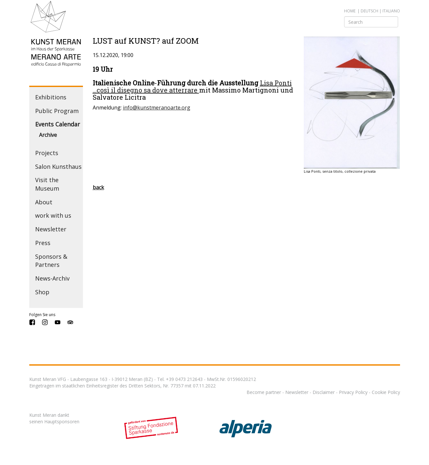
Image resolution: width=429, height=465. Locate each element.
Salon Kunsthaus (58, 166)
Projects (46, 153)
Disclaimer (324, 392)
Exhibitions (50, 97)
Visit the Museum (47, 184)
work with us (53, 215)
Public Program (57, 111)
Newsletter (50, 229)
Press (42, 243)
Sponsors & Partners (51, 261)
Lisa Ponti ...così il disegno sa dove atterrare (192, 86)
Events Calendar (57, 124)
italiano (391, 11)
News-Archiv (52, 278)
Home (349, 11)
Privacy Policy (353, 392)
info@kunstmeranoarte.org (156, 107)
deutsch (369, 11)
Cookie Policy (386, 392)
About (43, 202)
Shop (42, 292)
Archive (48, 134)
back (98, 187)
